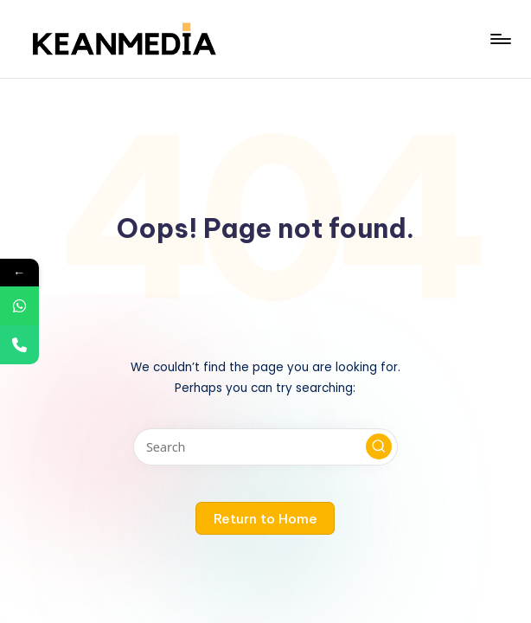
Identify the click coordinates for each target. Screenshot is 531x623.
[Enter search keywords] (265, 447)
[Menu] (499, 39)
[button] (379, 446)
